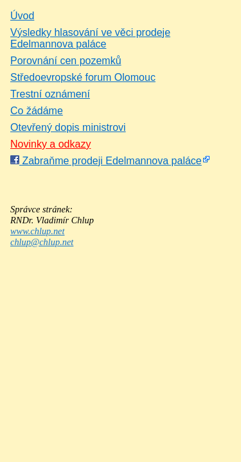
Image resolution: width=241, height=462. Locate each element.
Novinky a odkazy (50, 144)
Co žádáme (36, 110)
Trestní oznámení (50, 94)
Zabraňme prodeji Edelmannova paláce (106, 160)
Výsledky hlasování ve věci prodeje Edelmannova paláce (90, 38)
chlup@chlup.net (41, 242)
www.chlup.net (37, 231)
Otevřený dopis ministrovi (68, 127)
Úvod (22, 15)
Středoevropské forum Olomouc (83, 77)
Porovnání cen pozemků (65, 60)
